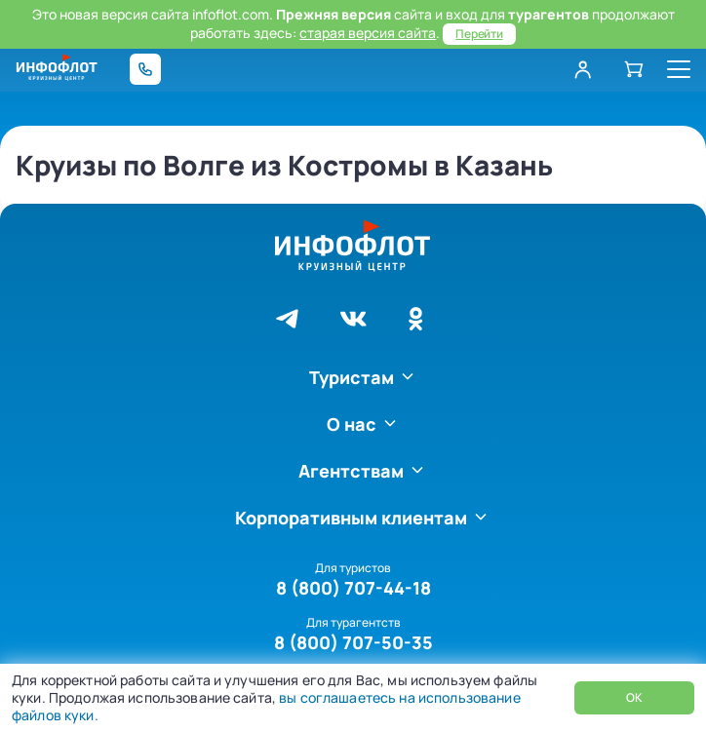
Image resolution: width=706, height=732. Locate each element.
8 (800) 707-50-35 (353, 642)
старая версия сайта (367, 32)
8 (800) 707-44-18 (353, 587)
